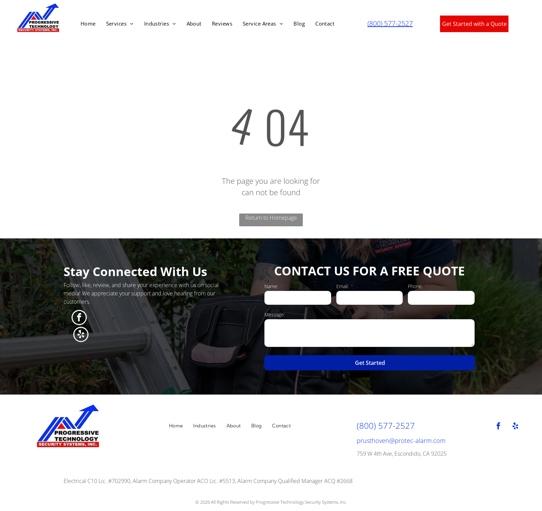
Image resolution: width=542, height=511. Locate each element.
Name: (271, 286)
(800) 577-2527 (390, 23)
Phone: (415, 286)
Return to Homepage (271, 217)
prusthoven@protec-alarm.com (401, 440)
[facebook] (79, 318)
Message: (274, 314)
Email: (342, 286)
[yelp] (80, 335)
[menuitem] (88, 23)
